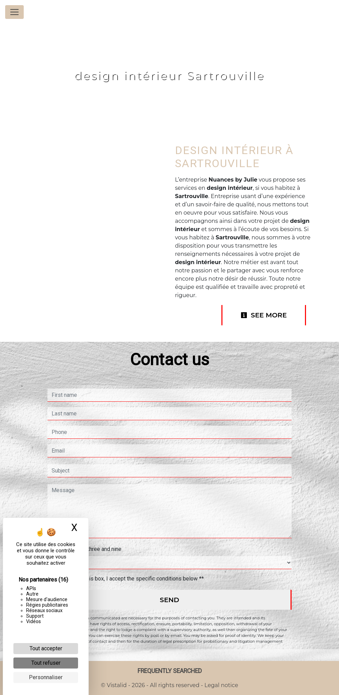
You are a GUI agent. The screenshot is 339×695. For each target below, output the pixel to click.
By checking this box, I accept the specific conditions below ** (129, 578)
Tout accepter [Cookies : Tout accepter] (46, 648)
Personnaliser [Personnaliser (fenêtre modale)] (46, 677)
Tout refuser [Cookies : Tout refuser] (46, 663)
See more (264, 315)
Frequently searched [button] (170, 670)
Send (169, 600)
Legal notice (220, 685)
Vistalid (117, 685)
